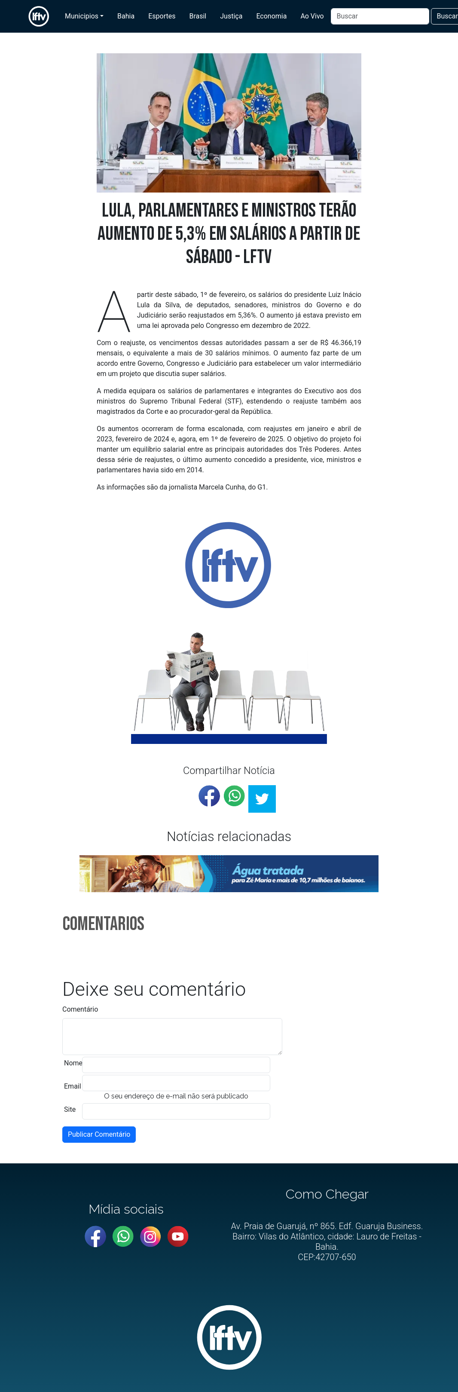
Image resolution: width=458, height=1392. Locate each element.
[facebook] (209, 796)
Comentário (80, 1009)
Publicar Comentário (99, 1134)
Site (70, 1109)
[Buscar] (380, 16)
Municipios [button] (81, 16)
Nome (73, 1063)
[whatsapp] (234, 796)
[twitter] (262, 799)
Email (72, 1086)
